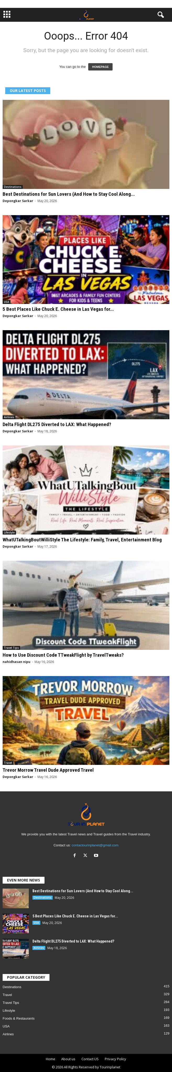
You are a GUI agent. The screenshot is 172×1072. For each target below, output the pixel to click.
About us (68, 1059)
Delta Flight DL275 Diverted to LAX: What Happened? (57, 424)
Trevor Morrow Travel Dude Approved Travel (48, 770)
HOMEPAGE (100, 66)
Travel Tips (11, 648)
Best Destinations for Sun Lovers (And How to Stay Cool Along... (69, 194)
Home (50, 1059)
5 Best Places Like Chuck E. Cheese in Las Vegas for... (58, 309)
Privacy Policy (115, 1059)
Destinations (12, 187)
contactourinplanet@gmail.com (95, 845)
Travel (8, 763)
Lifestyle (9, 532)
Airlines (9, 417)
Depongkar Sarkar (18, 201)
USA (6, 302)
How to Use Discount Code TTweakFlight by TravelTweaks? (63, 655)
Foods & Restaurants (19, 1018)
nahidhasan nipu (16, 662)
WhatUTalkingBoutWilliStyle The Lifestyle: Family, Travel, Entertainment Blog (82, 540)
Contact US (90, 1059)
